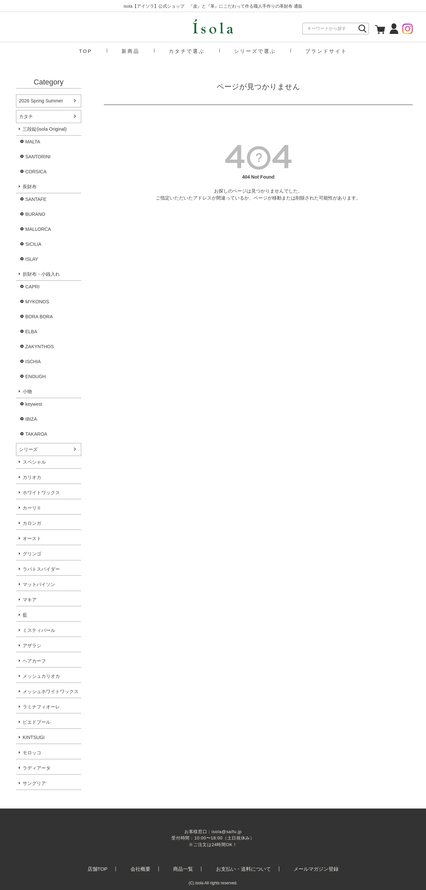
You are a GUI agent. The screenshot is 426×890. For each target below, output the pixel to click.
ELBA (31, 331)
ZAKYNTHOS (39, 346)
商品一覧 (183, 868)
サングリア (34, 783)
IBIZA (31, 419)
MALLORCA (38, 229)
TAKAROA (36, 434)
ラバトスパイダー (41, 569)
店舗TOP (98, 868)
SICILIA (33, 244)
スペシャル (34, 462)
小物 (27, 391)
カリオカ (32, 477)
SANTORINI (38, 156)
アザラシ (32, 645)
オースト (32, 538)
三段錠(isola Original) (45, 129)
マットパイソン (39, 584)
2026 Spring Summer (41, 100)
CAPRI (32, 286)
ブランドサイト (326, 51)
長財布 (30, 186)
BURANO (35, 214)
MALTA (32, 141)
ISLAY (31, 259)
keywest (33, 404)
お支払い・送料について (243, 868)
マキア (30, 599)
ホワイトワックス (41, 492)
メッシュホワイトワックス (51, 691)
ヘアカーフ (34, 661)
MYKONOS (37, 301)
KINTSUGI (34, 737)
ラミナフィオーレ (41, 706)
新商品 (130, 51)
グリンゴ (32, 553)
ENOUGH (35, 376)
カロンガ (32, 523)
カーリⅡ (32, 508)
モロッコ (32, 752)
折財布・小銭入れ (41, 274)
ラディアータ (37, 768)
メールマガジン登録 (316, 868)
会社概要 (140, 868)
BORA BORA (39, 316)
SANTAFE (36, 199)
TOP (85, 51)
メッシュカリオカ (41, 676)
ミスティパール (39, 630)
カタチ (26, 116)
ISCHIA (33, 361)
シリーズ (28, 449)
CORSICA (36, 171)
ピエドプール (37, 722)
